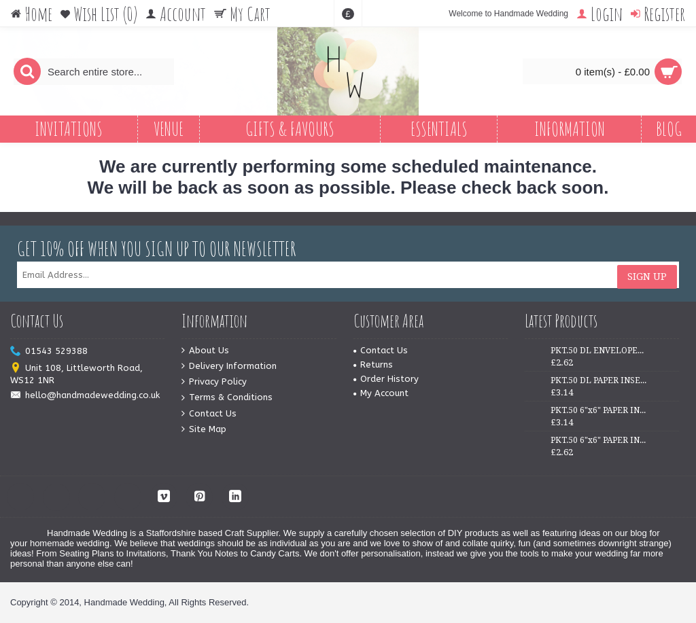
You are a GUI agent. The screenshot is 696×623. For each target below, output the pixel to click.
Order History (386, 379)
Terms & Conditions (227, 398)
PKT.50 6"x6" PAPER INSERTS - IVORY (599, 440)
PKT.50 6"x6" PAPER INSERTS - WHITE (599, 410)
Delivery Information (229, 366)
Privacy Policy (214, 382)
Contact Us (209, 414)
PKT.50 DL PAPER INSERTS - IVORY (599, 380)
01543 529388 (49, 351)
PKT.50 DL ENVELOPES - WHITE (599, 350)
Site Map (203, 429)
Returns (373, 364)
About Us (205, 351)
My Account (380, 393)
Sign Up (647, 275)
